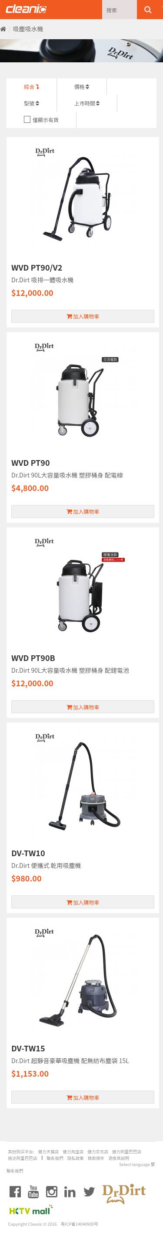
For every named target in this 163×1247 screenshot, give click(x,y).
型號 (31, 103)
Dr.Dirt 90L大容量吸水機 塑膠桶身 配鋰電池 (70, 670)
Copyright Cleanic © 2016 (32, 1224)
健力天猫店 (48, 1152)
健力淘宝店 (73, 1152)
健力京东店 (97, 1152)
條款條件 (96, 1158)
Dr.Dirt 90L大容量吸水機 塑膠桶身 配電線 (67, 475)
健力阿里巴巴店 (126, 1152)
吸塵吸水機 (28, 28)
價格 (82, 86)
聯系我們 (55, 1158)
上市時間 (87, 103)
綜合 (31, 86)
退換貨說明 (118, 1158)
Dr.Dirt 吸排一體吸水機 (42, 279)
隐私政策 (75, 1158)
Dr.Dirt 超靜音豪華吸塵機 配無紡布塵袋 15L (70, 1060)
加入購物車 (83, 316)
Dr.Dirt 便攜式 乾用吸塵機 (46, 865)
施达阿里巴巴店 (22, 1158)
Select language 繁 (137, 1164)
